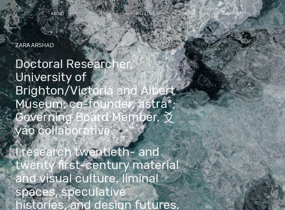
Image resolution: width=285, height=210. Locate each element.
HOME (228, 13)
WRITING (145, 13)
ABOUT (58, 13)
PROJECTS (100, 13)
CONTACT (189, 13)
